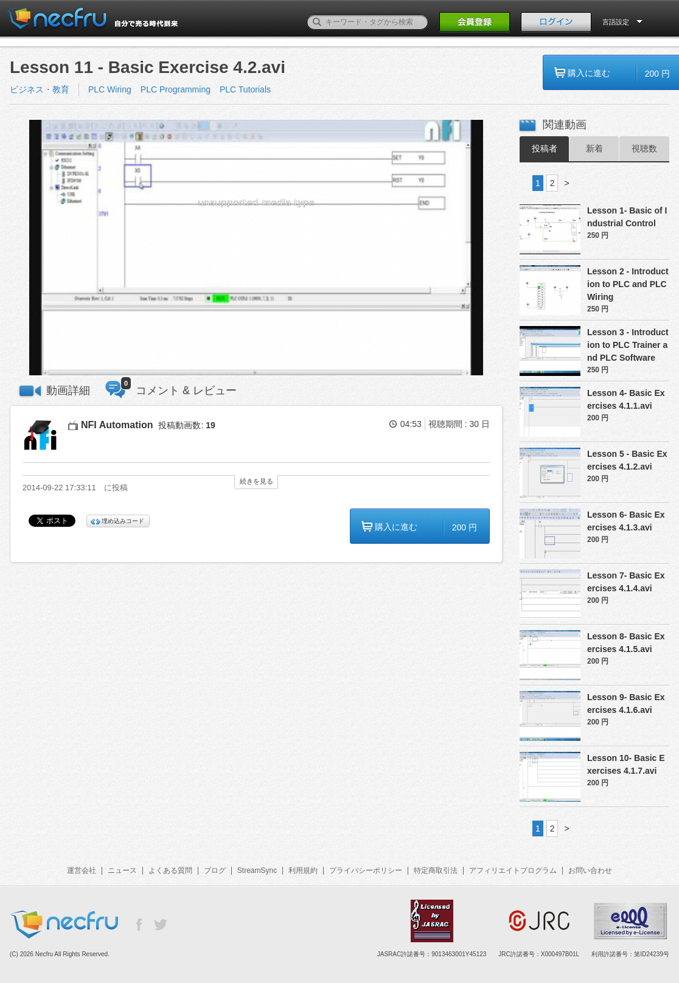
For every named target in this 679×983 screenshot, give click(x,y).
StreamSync (257, 870)
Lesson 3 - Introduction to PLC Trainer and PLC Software (628, 345)
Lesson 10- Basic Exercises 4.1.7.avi (626, 764)
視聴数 (644, 148)
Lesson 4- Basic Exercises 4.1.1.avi (626, 399)
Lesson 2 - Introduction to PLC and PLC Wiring (628, 284)
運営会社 (81, 870)
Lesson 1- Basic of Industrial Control (627, 217)
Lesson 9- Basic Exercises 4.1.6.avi (626, 703)
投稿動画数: (186, 425)
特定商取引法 (436, 870)
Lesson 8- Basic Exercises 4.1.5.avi (626, 642)
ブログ (215, 870)
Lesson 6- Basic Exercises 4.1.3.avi (626, 521)
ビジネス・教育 (39, 89)
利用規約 (303, 870)
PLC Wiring (109, 89)
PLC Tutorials (245, 89)
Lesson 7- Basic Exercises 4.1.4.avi (626, 582)
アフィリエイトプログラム (513, 870)
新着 (594, 148)
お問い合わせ (590, 870)
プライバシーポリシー (365, 870)
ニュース (122, 870)
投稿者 (544, 148)
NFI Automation (117, 425)
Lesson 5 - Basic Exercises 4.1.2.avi (627, 460)
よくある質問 (170, 870)
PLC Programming (176, 89)
